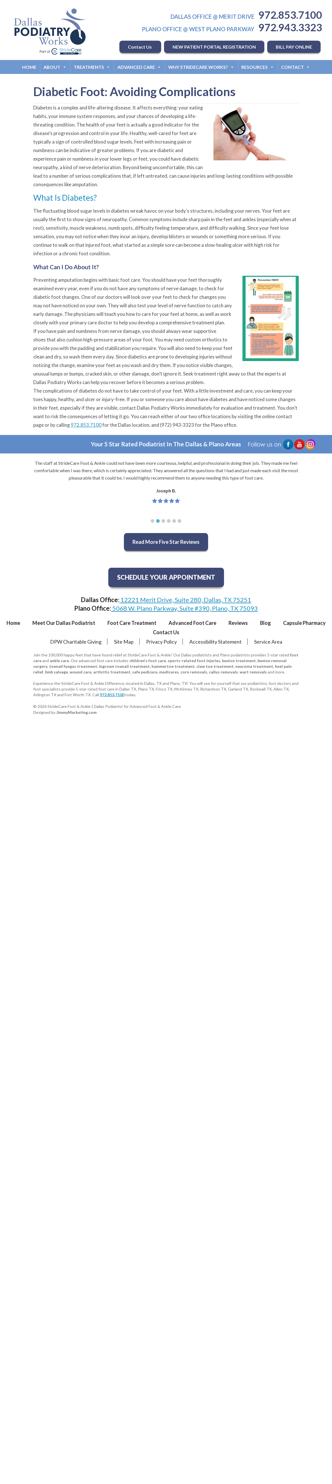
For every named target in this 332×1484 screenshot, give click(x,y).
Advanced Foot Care (192, 623)
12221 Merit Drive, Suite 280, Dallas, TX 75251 (185, 600)
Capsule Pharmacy (304, 623)
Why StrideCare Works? (201, 67)
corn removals (193, 672)
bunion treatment (239, 660)
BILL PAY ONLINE (294, 46)
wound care (81, 672)
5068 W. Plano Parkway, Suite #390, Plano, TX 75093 (184, 608)
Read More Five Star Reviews (166, 542)
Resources (257, 67)
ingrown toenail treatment (124, 666)
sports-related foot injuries (194, 660)
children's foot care (147, 660)
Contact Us (140, 46)
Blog (265, 623)
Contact (295, 67)
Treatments (92, 67)
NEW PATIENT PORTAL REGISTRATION (214, 46)
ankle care (59, 660)
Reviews (238, 623)
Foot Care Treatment (131, 623)
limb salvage (56, 672)
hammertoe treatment (173, 666)
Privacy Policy (161, 642)
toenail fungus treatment (73, 666)
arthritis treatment (111, 672)
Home (29, 67)
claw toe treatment (215, 666)
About (55, 67)
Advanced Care (139, 67)
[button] (152, 521)
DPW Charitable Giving (75, 642)
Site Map (124, 642)
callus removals (223, 672)
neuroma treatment (254, 666)
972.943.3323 (290, 27)
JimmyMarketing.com (76, 712)
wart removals (253, 672)
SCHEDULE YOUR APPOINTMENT (166, 577)
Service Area (268, 642)
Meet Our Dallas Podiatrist (63, 623)
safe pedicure (144, 672)
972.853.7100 (290, 15)
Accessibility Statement (215, 642)
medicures (169, 672)
